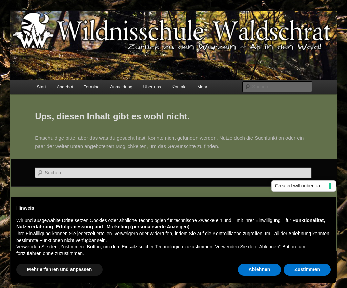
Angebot (65, 86)
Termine (91, 86)
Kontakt (179, 86)
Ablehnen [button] (259, 269)
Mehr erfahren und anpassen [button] (59, 269)
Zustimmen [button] (307, 269)
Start (41, 86)
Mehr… (204, 86)
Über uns (152, 86)
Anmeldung (121, 86)
